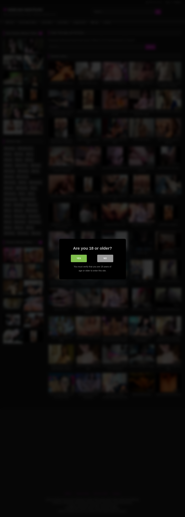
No (105, 258)
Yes (79, 258)
